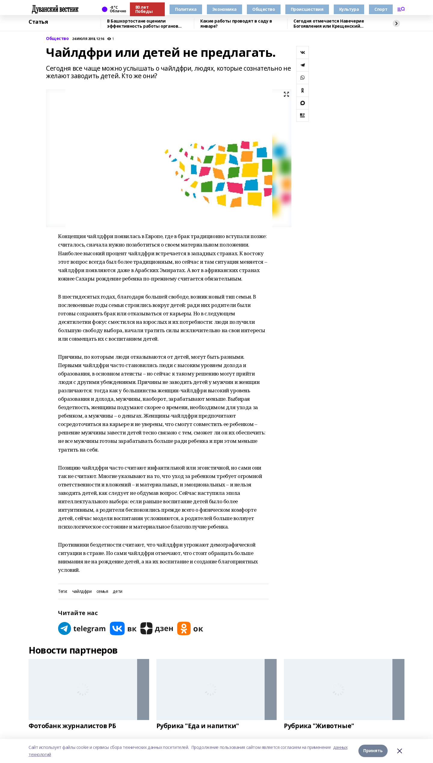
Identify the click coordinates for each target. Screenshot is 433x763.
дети (117, 591)
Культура (349, 9)
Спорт (380, 9)
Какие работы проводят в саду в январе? (236, 24)
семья (102, 591)
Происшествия (307, 9)
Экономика (224, 9)
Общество (263, 9)
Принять (373, 751)
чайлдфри (82, 591)
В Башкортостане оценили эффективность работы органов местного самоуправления (142, 24)
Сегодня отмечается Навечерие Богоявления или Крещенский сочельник (328, 24)
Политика (186, 9)
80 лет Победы (143, 9)
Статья (38, 22)
